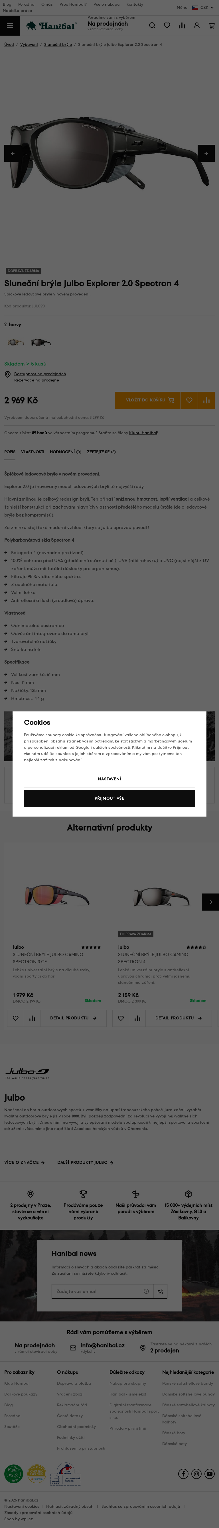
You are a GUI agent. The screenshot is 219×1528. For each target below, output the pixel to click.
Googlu (83, 747)
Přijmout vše (109, 798)
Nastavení (109, 779)
